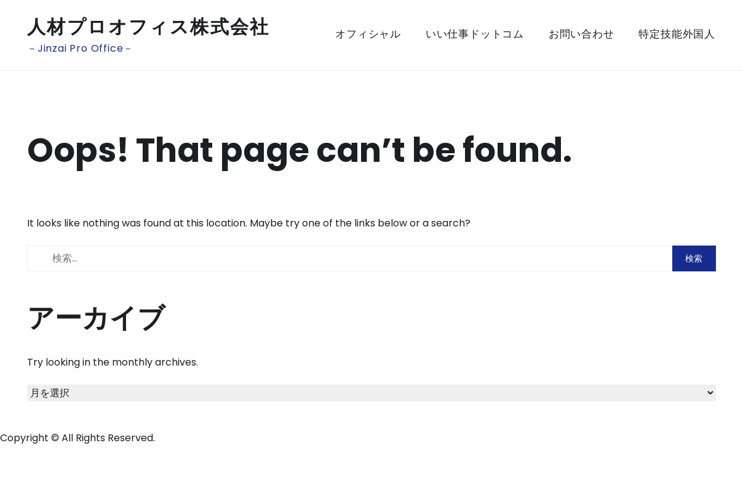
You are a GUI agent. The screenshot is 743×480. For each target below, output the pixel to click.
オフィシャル (368, 33)
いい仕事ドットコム (475, 33)
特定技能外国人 (676, 33)
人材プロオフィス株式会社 (148, 27)
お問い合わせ (581, 33)
